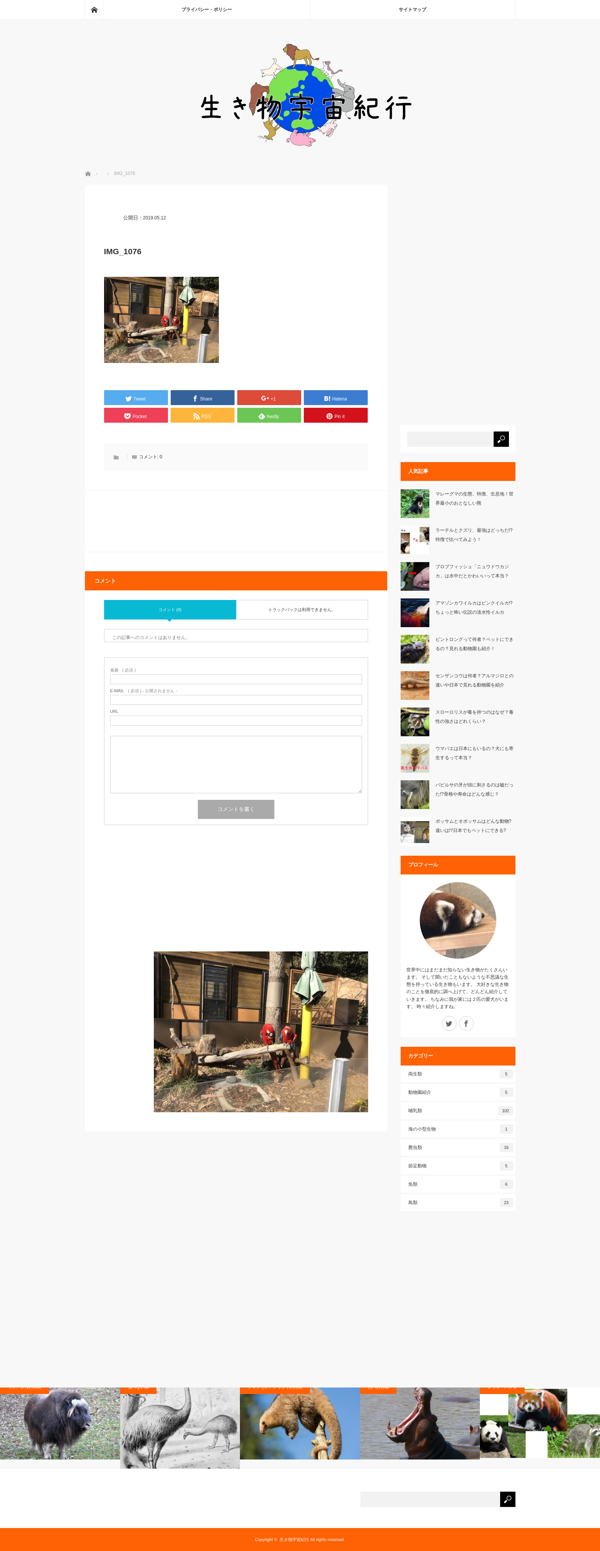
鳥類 (460, 1202)
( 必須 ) (123, 670)
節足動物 (460, 1165)
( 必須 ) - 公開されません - (144, 691)
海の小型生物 (460, 1129)
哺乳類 (460, 1110)
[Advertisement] (236, 897)
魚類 (460, 1184)
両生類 (460, 1074)
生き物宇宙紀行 (294, 1539)
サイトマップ (412, 9)
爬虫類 (460, 1147)
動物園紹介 (460, 1092)
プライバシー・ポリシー (206, 9)
